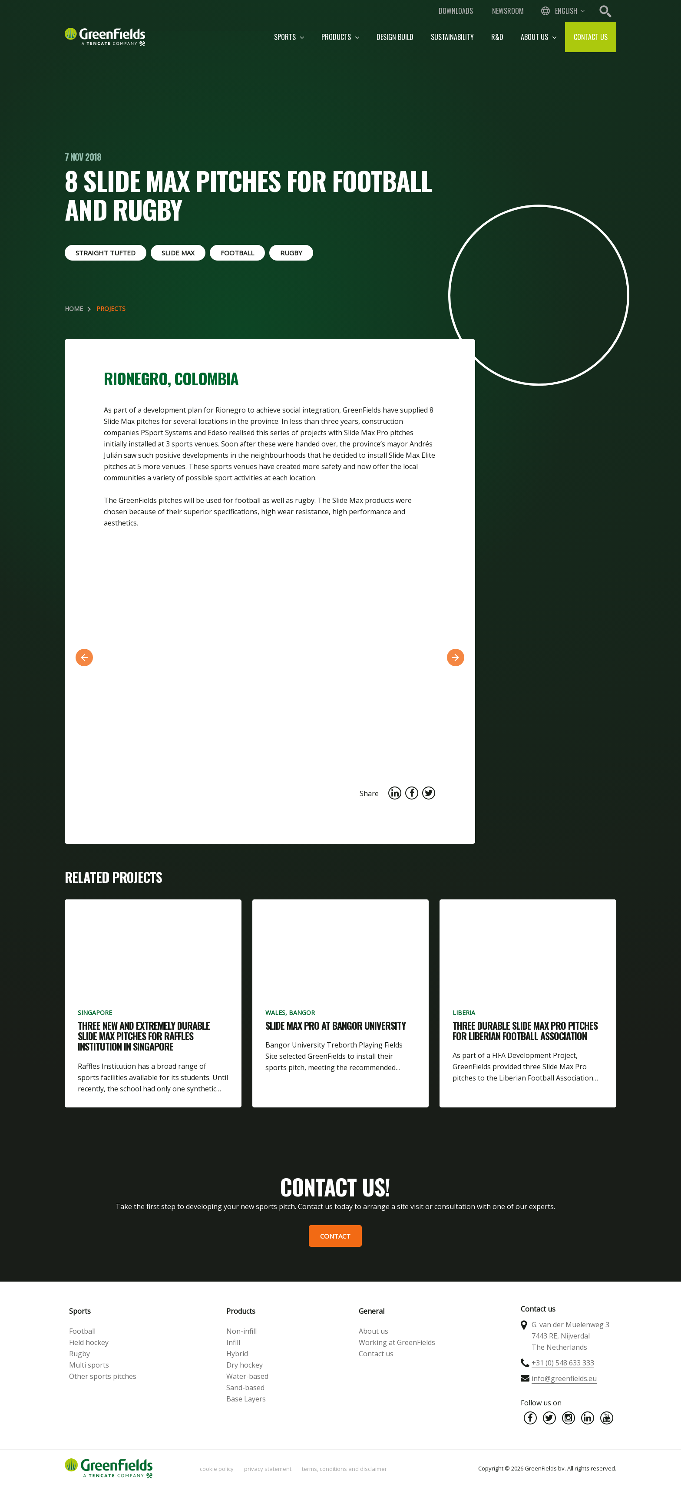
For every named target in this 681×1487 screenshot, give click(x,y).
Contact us (591, 37)
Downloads (456, 11)
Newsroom (508, 11)
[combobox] (562, 11)
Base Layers (246, 1399)
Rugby (79, 1353)
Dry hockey (244, 1365)
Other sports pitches (102, 1376)
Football (82, 1331)
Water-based (247, 1376)
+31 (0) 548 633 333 (563, 1363)
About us (538, 37)
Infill (233, 1342)
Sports (289, 37)
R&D (497, 37)
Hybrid (237, 1353)
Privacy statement (267, 1469)
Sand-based (245, 1387)
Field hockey (89, 1342)
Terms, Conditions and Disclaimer (344, 1469)
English (566, 11)
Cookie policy (217, 1469)
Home (74, 308)
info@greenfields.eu (564, 1378)
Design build (395, 37)
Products (340, 37)
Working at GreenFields (397, 1342)
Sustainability (452, 37)
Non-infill (241, 1331)
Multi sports (89, 1365)
